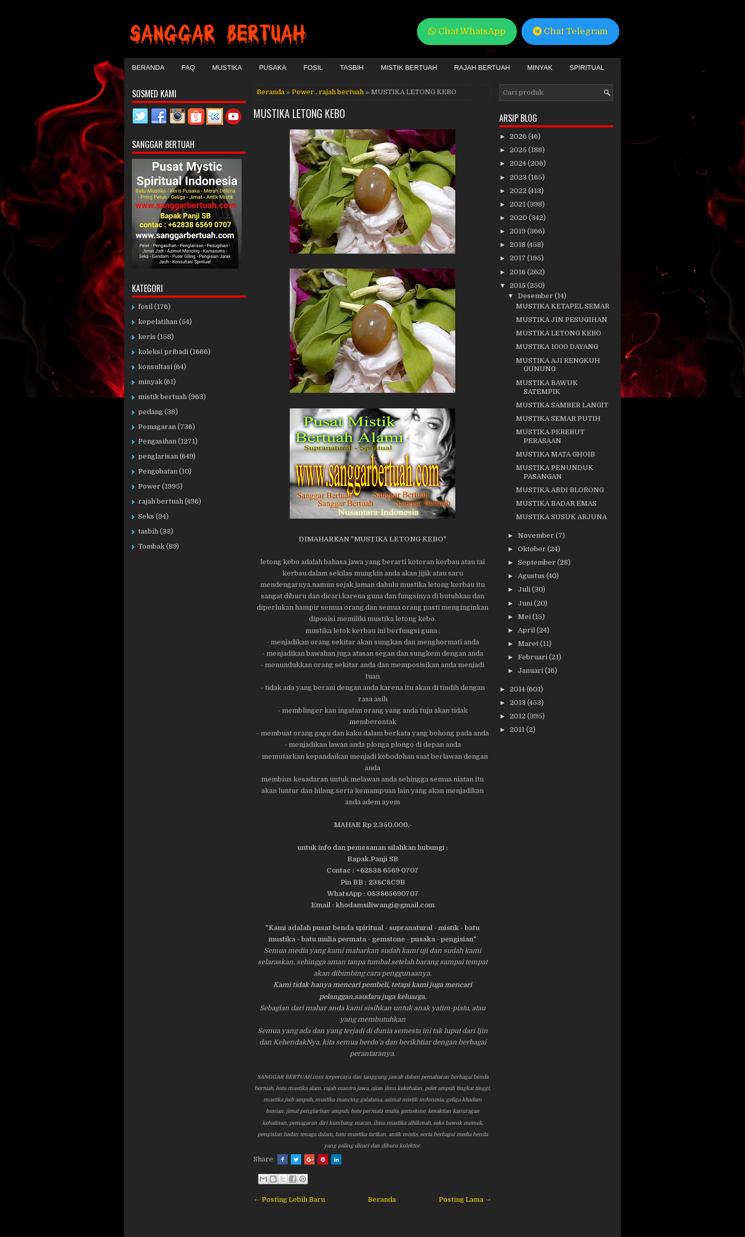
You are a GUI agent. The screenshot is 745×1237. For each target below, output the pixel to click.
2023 (519, 177)
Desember (536, 296)
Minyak (540, 67)
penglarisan (158, 456)
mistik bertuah (162, 397)
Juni (526, 603)
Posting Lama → (465, 1199)
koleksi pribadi (163, 352)
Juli (525, 589)
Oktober (532, 549)
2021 (518, 204)
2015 (518, 285)
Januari (531, 670)
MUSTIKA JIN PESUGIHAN (561, 319)
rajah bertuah (341, 92)
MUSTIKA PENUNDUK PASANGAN (554, 472)
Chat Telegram (570, 31)
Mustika (227, 67)
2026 (519, 136)
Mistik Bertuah (409, 67)
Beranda (148, 67)
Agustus (532, 576)
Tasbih (352, 67)
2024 (519, 163)
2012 (518, 716)
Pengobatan (157, 471)
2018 (518, 244)
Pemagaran (157, 427)
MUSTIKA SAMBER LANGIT (562, 405)
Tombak (151, 546)
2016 (518, 272)
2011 (518, 729)
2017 (518, 258)
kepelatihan (157, 322)
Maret (529, 643)
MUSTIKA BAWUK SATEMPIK (547, 387)
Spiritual (587, 67)
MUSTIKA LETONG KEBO (299, 113)
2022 (519, 191)
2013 (518, 702)
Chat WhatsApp (466, 31)
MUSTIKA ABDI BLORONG (560, 490)
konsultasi (155, 367)
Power (303, 92)
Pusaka (273, 67)
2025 (519, 150)
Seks (146, 516)
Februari (533, 657)
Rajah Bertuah (482, 67)
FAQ (188, 67)
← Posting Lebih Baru (289, 1199)
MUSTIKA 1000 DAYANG (557, 346)
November (537, 535)
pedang (150, 412)
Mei (525, 617)
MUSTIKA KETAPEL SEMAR (562, 306)
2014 (518, 689)
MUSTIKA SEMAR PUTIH (558, 418)
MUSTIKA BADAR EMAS (556, 503)
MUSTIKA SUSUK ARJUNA (561, 517)
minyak (150, 382)
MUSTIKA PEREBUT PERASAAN (550, 436)
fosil (145, 307)
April (527, 630)
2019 (518, 231)
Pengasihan (157, 441)
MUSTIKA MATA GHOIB (555, 454)
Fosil (313, 67)
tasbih (148, 531)
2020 (519, 218)
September (537, 562)
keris (147, 337)
